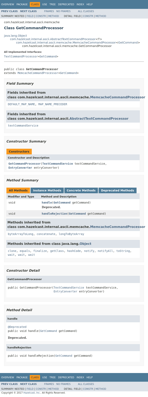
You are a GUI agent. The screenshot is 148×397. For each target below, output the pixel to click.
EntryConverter (20, 167)
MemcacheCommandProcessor (37, 73)
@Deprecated (17, 326)
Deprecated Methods (117, 190)
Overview (7, 4)
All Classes (86, 11)
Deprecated (66, 4)
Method (53, 16)
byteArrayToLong (20, 234)
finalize (40, 251)
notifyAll (105, 251)
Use (44, 4)
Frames (49, 11)
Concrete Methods (81, 190)
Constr (41, 16)
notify (89, 251)
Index (80, 4)
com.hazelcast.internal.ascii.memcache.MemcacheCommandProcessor (66, 42)
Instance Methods (47, 190)
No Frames (63, 11)
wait (11, 254)
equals (25, 251)
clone (12, 251)
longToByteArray (71, 234)
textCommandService (23, 125)
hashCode (74, 251)
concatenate (46, 234)
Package (22, 4)
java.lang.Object (15, 35)
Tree (52, 4)
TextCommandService (57, 163)
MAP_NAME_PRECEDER (52, 104)
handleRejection (54, 213)
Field (30, 16)
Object (85, 244)
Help (89, 4)
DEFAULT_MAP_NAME (21, 104)
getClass (57, 251)
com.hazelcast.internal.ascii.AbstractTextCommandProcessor (53, 39)
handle (47, 202)
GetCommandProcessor (24, 163)
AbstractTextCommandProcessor (99, 119)
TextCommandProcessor (21, 56)
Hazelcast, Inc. (31, 392)
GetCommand (128, 42)
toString (123, 251)
